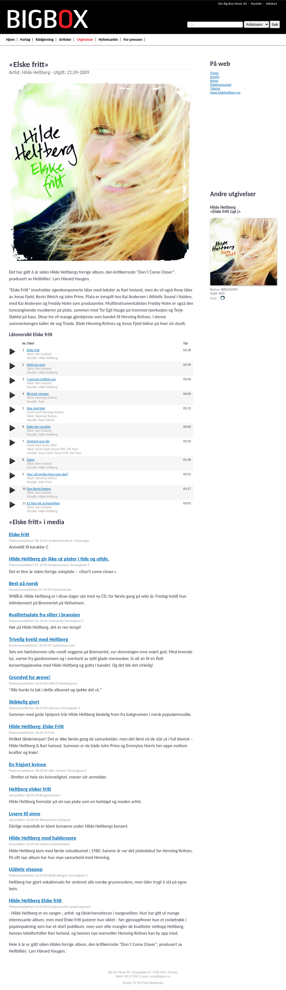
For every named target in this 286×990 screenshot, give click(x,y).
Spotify (215, 77)
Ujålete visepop (25, 869)
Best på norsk (23, 583)
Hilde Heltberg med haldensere (42, 838)
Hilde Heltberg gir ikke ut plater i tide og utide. (59, 558)
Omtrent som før (38, 441)
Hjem (10, 39)
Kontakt (256, 4)
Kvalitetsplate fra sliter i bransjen (44, 614)
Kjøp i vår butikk (222, 298)
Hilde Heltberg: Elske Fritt (36, 726)
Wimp (214, 81)
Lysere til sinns (24, 813)
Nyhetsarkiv (108, 39)
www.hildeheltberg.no (225, 92)
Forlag (25, 39)
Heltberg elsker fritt (30, 789)
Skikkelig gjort (24, 702)
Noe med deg (36, 408)
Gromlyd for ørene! (30, 677)
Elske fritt (33, 350)
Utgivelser (85, 39)
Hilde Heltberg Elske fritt (35, 900)
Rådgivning (45, 39)
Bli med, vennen (38, 394)
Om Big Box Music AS (232, 4)
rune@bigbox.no (160, 976)
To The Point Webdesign (148, 982)
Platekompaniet (220, 85)
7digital (215, 89)
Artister (65, 39)
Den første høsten (39, 489)
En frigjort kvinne (27, 764)
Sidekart (271, 4)
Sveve (31, 460)
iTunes (214, 73)
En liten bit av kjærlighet (43, 503)
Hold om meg (36, 365)
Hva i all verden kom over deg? (47, 474)
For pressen (132, 39)
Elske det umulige (39, 427)
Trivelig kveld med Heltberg (38, 639)
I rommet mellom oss (41, 379)
